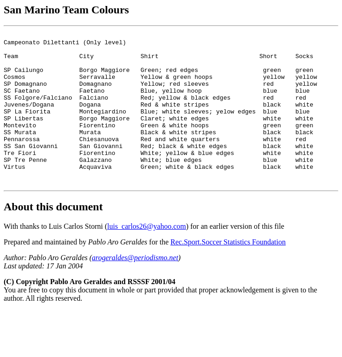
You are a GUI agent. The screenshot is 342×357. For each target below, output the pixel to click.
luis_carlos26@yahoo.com (146, 257)
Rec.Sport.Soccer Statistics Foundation (228, 272)
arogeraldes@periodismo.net (135, 288)
